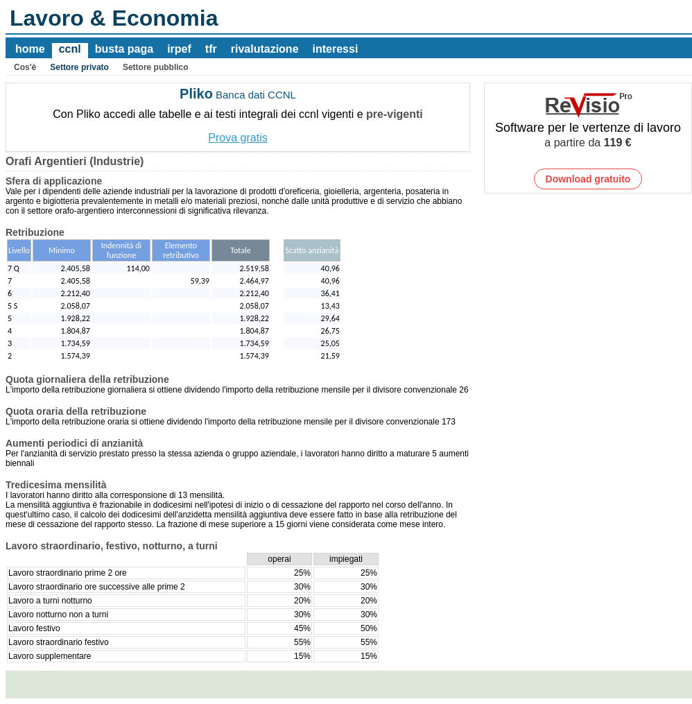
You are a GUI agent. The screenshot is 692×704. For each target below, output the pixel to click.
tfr (211, 49)
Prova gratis (237, 138)
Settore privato (79, 67)
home (30, 49)
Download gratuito (588, 178)
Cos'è (25, 67)
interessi (335, 49)
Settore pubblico (156, 67)
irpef (179, 49)
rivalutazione (265, 49)
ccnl (70, 49)
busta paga (124, 49)
